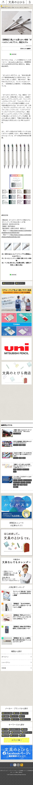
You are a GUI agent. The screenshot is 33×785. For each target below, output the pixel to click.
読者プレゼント (27, 732)
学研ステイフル (26, 719)
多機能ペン (15, 486)
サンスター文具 (8, 713)
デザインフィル (26, 469)
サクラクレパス (8, 283)
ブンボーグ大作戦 (17, 433)
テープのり (19, 469)
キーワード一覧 (16, 740)
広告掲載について (22, 770)
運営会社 (20, 772)
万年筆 (20, 444)
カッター (15, 480)
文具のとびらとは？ (4, 770)
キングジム (20, 480)
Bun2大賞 (6, 735)
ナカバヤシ (14, 716)
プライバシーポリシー (13, 770)
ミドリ (14, 484)
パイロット (15, 444)
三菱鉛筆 (25, 484)
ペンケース (15, 735)
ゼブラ (22, 716)
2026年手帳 (7, 732)
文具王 (24, 444)
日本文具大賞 (16, 732)
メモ (18, 484)
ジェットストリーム (27, 480)
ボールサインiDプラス (16, 62)
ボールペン (19, 283)
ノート (14, 471)
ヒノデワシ (25, 713)
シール (5, 729)
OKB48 (25, 729)
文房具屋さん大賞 (15, 729)
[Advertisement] (16, 402)
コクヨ (14, 469)
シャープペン (16, 662)
